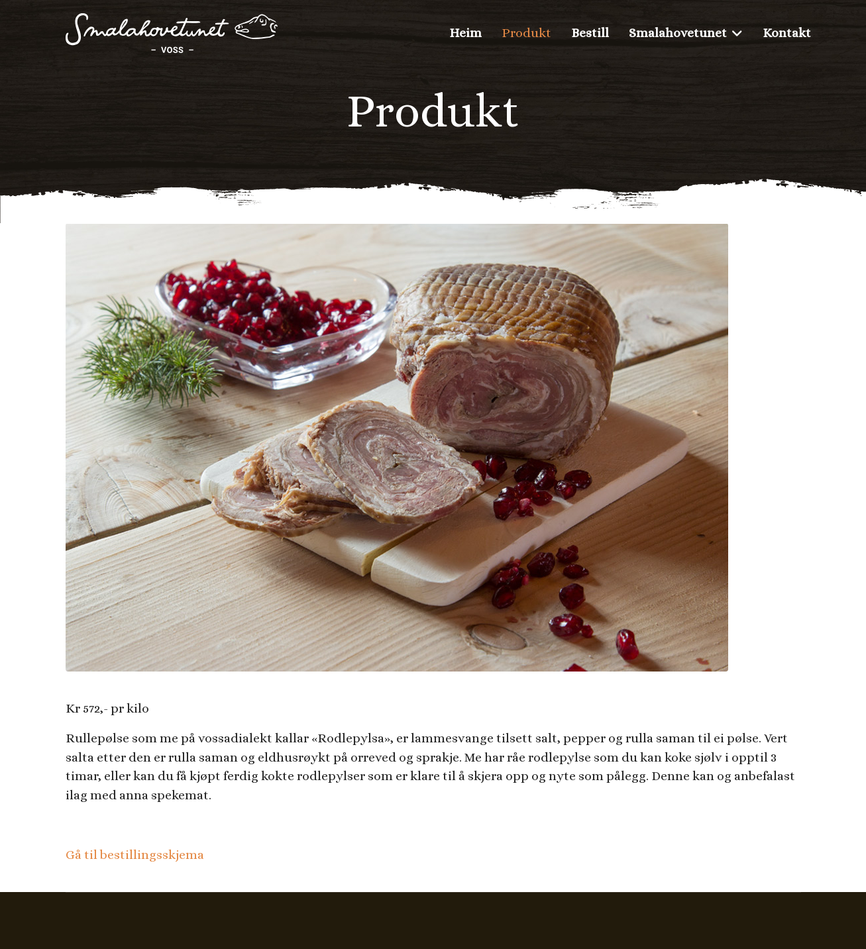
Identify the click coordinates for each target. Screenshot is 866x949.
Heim (465, 33)
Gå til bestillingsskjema (135, 855)
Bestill (590, 33)
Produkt (526, 33)
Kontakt (787, 33)
